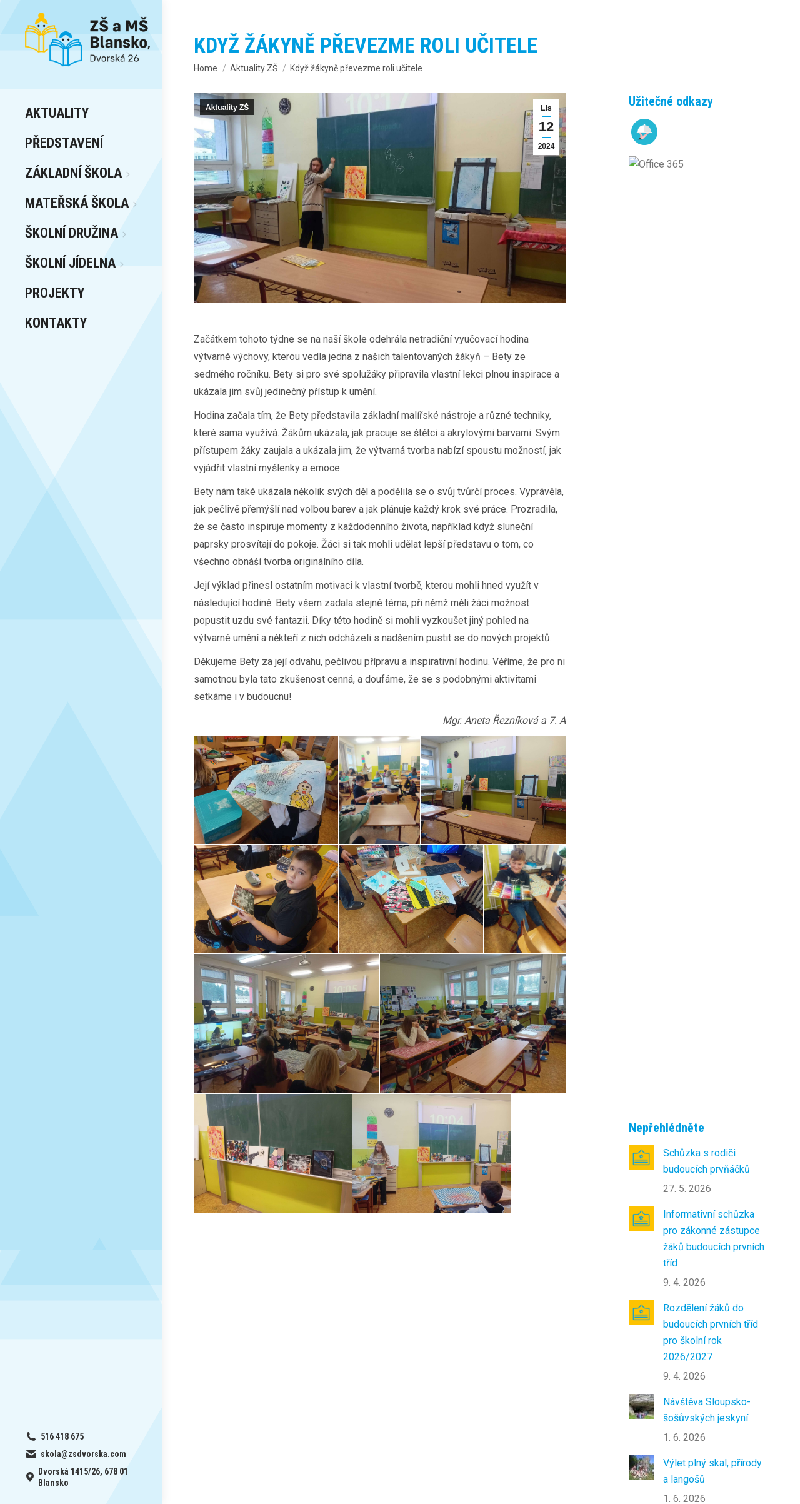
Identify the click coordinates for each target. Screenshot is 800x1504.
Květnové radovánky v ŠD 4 (707, 650)
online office (262, 1319)
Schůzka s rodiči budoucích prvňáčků (706, 217)
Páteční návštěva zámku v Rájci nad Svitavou (715, 772)
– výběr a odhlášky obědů (278, 1303)
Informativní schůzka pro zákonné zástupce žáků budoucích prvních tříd (713, 294)
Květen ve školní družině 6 (715, 588)
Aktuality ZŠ (227, 107)
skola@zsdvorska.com (648, 1319)
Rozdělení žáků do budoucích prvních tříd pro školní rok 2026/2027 (710, 388)
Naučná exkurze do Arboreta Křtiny (704, 711)
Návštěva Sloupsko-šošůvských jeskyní (707, 466)
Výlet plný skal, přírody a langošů (712, 527)
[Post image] (641, 213)
